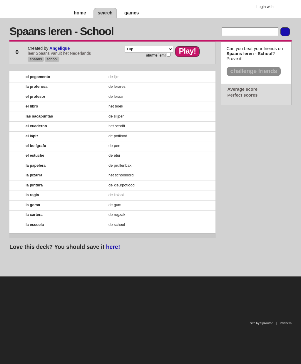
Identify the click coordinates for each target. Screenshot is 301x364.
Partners (286, 323)
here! (113, 247)
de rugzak (116, 214)
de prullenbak (119, 165)
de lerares (117, 86)
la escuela (35, 224)
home (80, 12)
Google (282, 7)
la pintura (34, 185)
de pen (114, 145)
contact (147, 292)
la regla (32, 195)
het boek (115, 106)
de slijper (116, 116)
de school (116, 224)
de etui (114, 155)
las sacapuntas (39, 116)
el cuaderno (36, 126)
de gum (114, 205)
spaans (36, 59)
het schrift (116, 126)
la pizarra (34, 175)
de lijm (114, 77)
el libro (32, 106)
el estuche (35, 155)
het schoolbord (120, 175)
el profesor (35, 96)
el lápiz (32, 136)
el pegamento (38, 77)
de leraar (115, 96)
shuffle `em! (156, 55)
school (52, 59)
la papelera (36, 165)
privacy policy (169, 279)
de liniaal (115, 195)
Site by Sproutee (261, 323)
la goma (33, 205)
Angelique (59, 48)
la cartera (34, 214)
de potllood (117, 136)
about (74, 301)
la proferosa (36, 86)
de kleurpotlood (121, 185)
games (131, 12)
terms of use (196, 294)
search (105, 12)
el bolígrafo (36, 145)
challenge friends (253, 71)
